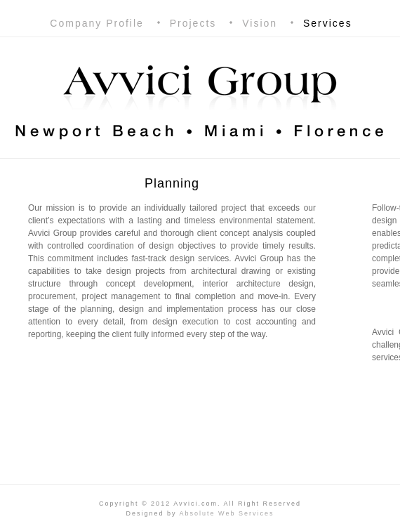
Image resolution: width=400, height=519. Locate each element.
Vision (259, 23)
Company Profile (97, 23)
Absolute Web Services (227, 513)
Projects (193, 23)
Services (327, 23)
